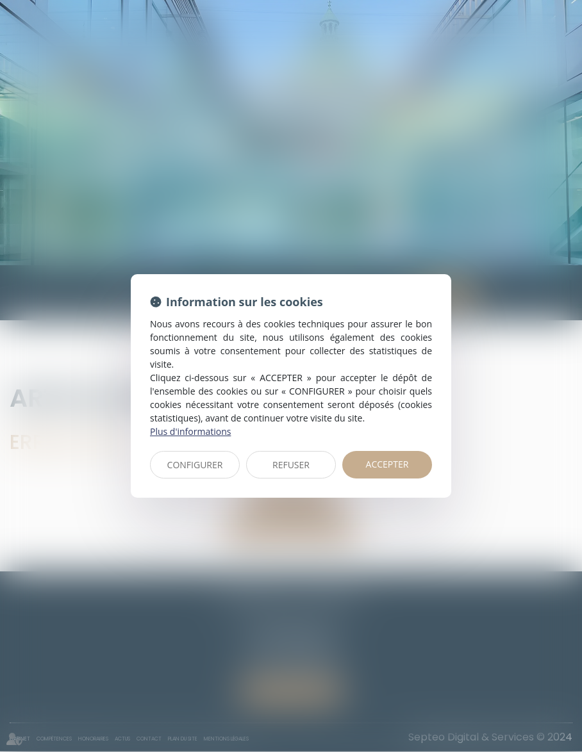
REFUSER (291, 465)
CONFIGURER (195, 465)
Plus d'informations (190, 431)
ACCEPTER (387, 464)
